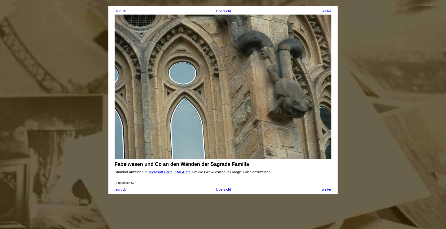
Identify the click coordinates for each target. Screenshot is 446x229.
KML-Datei (182, 172)
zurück (121, 11)
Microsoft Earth (160, 172)
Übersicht (223, 11)
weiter (326, 11)
